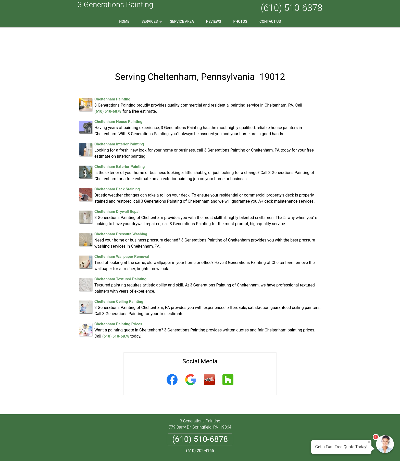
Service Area (182, 21)
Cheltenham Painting (112, 66)
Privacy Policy (180, 430)
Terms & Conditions (214, 430)
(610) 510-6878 (291, 8)
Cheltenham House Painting (118, 89)
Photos (240, 21)
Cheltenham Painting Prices (118, 291)
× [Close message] (369, 442)
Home (124, 21)
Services (152, 23)
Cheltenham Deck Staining (117, 156)
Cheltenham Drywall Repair (117, 179)
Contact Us (270, 21)
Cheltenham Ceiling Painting (118, 269)
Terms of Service (237, 450)
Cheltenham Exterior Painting (119, 134)
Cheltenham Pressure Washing (120, 201)
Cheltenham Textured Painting (120, 246)
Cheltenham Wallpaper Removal (121, 224)
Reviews (213, 21)
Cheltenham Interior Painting (119, 111)
